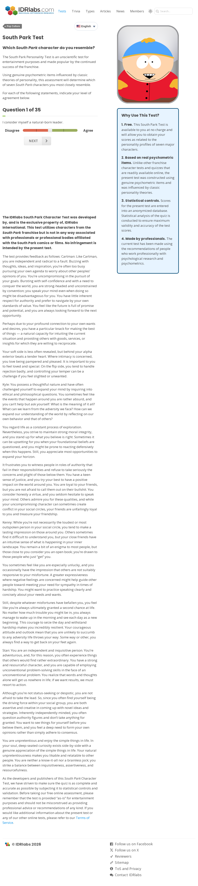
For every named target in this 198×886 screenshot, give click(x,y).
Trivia (76, 11)
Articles (105, 11)
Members (137, 11)
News (120, 11)
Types (90, 11)
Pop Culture (13, 26)
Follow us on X (127, 850)
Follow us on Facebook (134, 844)
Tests (62, 11)
